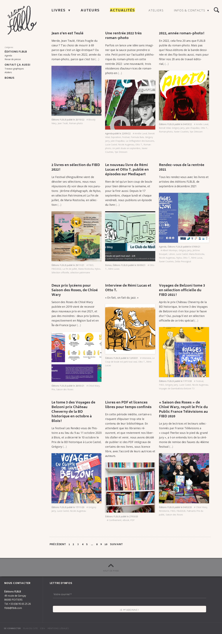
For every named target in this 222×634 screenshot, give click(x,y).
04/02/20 (187, 507)
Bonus (108, 265)
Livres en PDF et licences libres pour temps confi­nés (128, 405)
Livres (59, 11)
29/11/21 (80, 265)
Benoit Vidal (165, 127)
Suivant (116, 544)
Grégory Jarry (178, 127)
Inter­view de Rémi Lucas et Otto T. (128, 288)
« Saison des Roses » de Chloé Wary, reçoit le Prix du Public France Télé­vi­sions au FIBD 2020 (183, 409)
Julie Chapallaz (118, 140)
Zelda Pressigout (183, 261)
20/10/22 (80, 119)
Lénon (172, 254)
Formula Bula (137, 137)
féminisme (164, 510)
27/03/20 (133, 516)
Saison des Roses (64, 389)
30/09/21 (141, 265)
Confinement (115, 520)
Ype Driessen (121, 151)
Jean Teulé (63, 123)
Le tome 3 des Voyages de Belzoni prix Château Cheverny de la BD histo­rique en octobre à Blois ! (73, 412)
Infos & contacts (190, 10)
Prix (53, 389)
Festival (126, 137)
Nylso (97, 268)
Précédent (58, 544)
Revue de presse (13, 59)
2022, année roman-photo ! (181, 33)
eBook (126, 520)
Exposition (116, 137)
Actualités (122, 11)
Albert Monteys (169, 250)
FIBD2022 (56, 268)
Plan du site (30, 628)
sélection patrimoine (80, 272)
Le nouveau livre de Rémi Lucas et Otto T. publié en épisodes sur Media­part (127, 169)
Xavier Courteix (181, 131)
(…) (97, 59)
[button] (216, 10)
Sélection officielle (60, 272)
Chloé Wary (93, 385)
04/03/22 (187, 124)
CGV (42, 628)
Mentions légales (58, 628)
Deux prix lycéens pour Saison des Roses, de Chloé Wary (74, 290)
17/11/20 (187, 381)
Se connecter (12, 628)
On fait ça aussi (17, 65)
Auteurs (90, 11)
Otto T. (138, 144)
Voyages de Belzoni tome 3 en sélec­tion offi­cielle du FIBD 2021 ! (182, 290)
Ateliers (155, 10)
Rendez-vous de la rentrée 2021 (181, 167)
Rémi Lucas (113, 268)
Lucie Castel (111, 144)
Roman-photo (76, 123)
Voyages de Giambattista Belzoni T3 (176, 388)
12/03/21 (133, 357)
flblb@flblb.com (13, 608)
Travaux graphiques (14, 68)
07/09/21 (196, 246)
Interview (146, 357)
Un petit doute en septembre (126, 148)
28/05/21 (80, 385)
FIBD (90, 265)
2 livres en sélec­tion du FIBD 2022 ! (75, 167)
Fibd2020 (181, 510)
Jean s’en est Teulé (67, 33)
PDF (132, 520)
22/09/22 (126, 133)
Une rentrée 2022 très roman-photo (123, 36)
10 (106, 544)
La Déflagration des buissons (140, 140)
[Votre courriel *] (129, 594)
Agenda (109, 133)
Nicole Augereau (126, 144)
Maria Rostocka (86, 268)
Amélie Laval (141, 133)
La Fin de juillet (69, 268)
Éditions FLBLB (58, 119)
